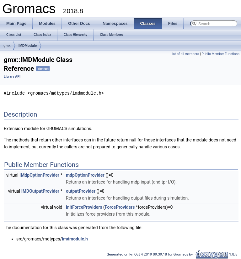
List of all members (184, 54)
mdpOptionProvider (85, 174)
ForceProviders (120, 206)
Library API (12, 76)
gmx (7, 45)
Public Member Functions (220, 54)
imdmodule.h (75, 238)
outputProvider (80, 190)
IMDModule (28, 45)
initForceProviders (84, 206)
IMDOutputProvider (40, 190)
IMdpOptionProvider (39, 174)
